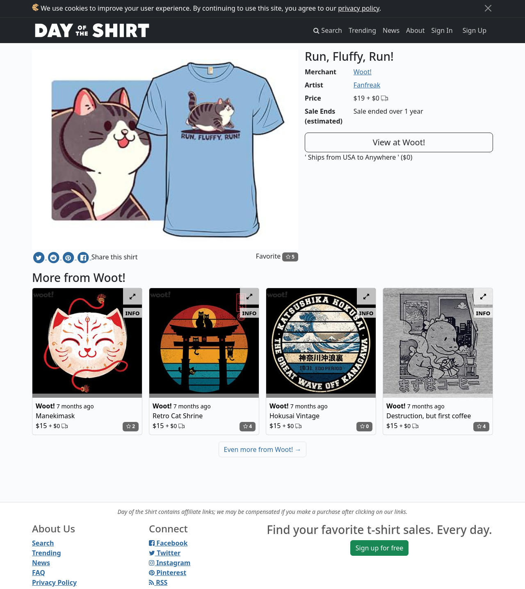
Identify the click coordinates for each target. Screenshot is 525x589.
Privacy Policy (54, 582)
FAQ (38, 572)
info (133, 312)
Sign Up (474, 30)
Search (43, 543)
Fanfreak (367, 84)
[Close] (488, 8)
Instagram (169, 562)
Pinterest (167, 572)
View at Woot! (399, 142)
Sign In (442, 30)
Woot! (363, 71)
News (391, 30)
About (415, 30)
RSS (158, 582)
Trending (362, 30)
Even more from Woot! (262, 449)
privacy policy (358, 8)
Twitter (164, 552)
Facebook (168, 543)
